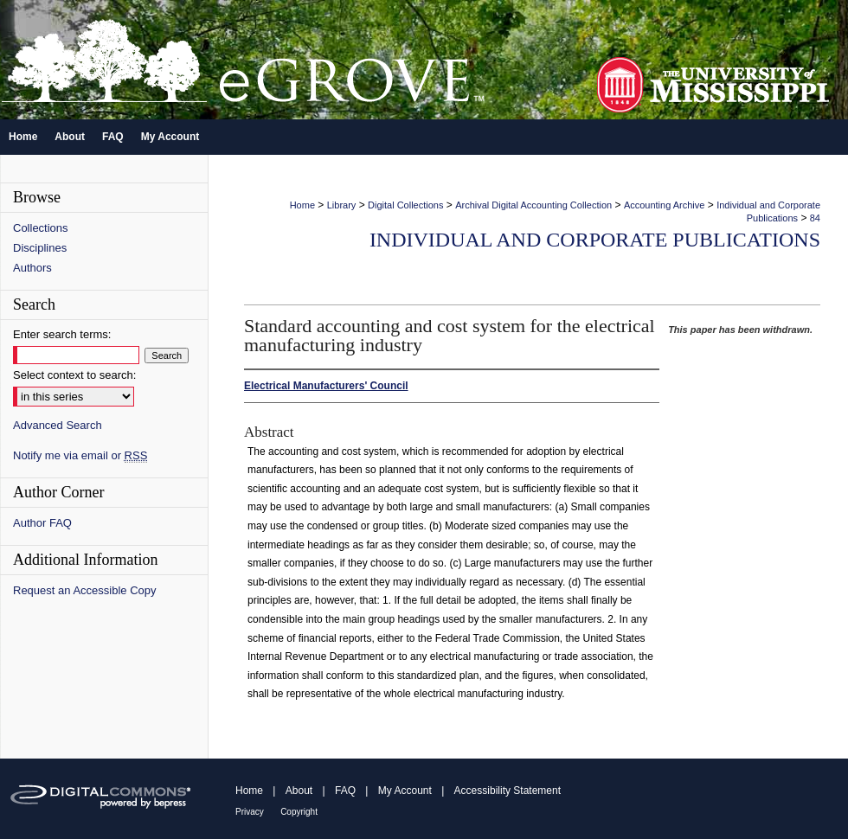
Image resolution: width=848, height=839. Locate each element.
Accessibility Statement (507, 791)
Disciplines (40, 247)
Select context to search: (74, 374)
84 (815, 218)
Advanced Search (57, 425)
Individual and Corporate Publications (594, 239)
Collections (40, 227)
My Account (405, 791)
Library (342, 205)
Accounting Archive (664, 205)
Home (302, 205)
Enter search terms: (62, 334)
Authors (32, 267)
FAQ (345, 791)
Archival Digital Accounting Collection (533, 205)
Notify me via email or (80, 455)
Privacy (249, 812)
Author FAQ (42, 522)
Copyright (299, 812)
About (299, 791)
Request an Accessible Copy (84, 590)
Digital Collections (405, 205)
